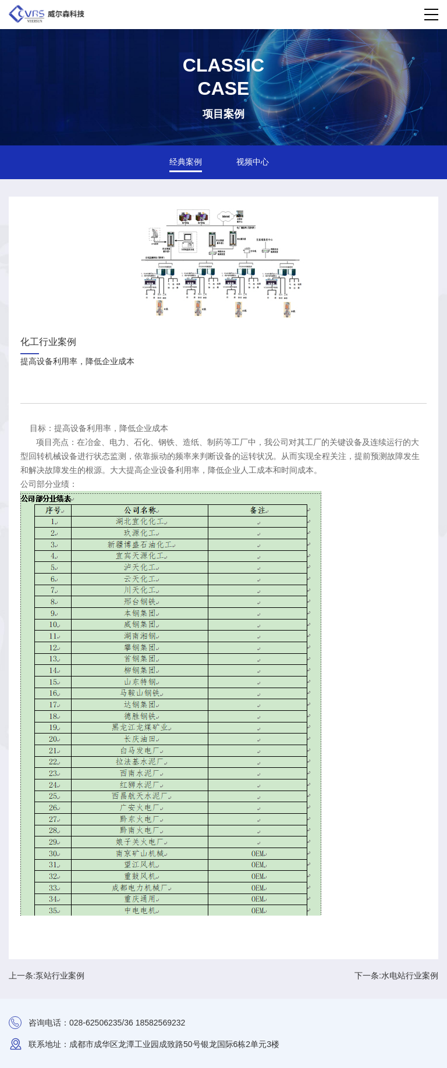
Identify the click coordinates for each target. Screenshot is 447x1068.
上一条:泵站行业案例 (46, 975)
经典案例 (185, 161)
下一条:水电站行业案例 (396, 975)
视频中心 (252, 161)
